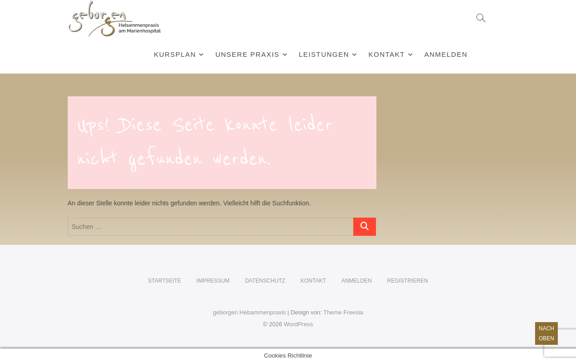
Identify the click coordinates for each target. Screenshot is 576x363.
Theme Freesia (343, 312)
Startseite (164, 281)
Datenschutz (265, 281)
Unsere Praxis (247, 54)
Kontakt (387, 54)
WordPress (298, 324)
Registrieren (407, 281)
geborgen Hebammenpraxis (249, 312)
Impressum (213, 281)
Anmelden (445, 54)
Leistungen (324, 54)
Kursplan (175, 54)
